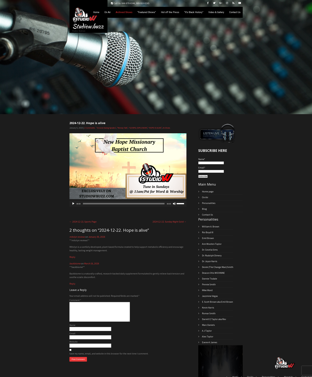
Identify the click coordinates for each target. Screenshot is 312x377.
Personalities (208, 203)
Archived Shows (124, 12)
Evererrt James (209, 342)
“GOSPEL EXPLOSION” (138, 127)
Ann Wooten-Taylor (212, 243)
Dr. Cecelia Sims (210, 249)
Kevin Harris (208, 307)
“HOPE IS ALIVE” (155, 127)
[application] (127, 204)
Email (72, 337)
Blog (204, 208)
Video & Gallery (216, 12)
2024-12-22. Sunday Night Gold (169, 221)
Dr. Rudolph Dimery (212, 255)
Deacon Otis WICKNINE (213, 272)
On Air (107, 12)
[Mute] (174, 203)
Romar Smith (208, 313)
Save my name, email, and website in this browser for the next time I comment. (108, 357)
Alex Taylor (207, 336)
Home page (208, 191)
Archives (166, 127)
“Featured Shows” (146, 12)
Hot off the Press (170, 12)
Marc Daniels (208, 325)
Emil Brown (208, 238)
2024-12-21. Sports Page (83, 221)
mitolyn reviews (77, 236)
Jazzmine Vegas (210, 296)
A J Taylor (207, 330)
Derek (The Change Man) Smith (217, 267)
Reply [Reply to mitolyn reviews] (72, 257)
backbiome (75, 263)
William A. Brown (210, 226)
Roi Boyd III (207, 232)
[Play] (73, 203)
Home (96, 12)
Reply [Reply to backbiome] (72, 283)
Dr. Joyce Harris (209, 261)
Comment (75, 300)
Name (72, 328)
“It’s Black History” (193, 12)
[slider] (124, 203)
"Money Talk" (122, 127)
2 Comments (89, 127)
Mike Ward (207, 290)
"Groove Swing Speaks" (106, 127)
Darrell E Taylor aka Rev (214, 319)
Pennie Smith (209, 284)
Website (73, 345)
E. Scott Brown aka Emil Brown (217, 301)
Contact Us (234, 12)
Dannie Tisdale (209, 278)
